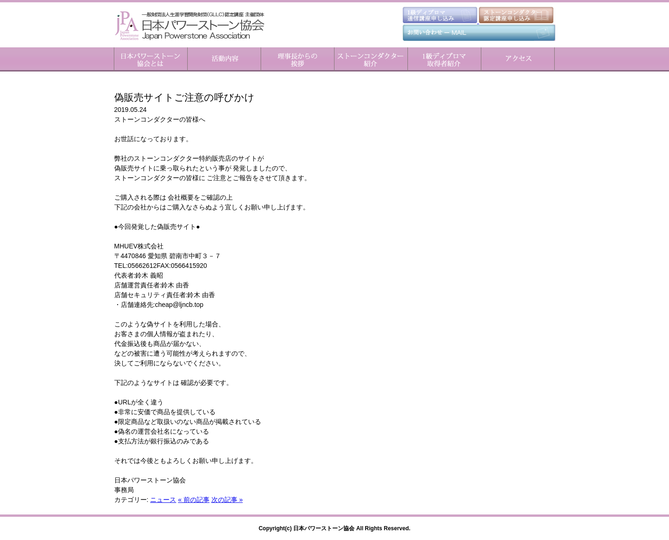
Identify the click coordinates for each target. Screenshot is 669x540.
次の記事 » (227, 499)
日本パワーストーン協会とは (151, 59)
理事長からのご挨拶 (297, 59)
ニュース (163, 499)
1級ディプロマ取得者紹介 (444, 59)
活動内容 (224, 59)
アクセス (518, 59)
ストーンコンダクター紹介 (370, 59)
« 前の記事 (194, 499)
